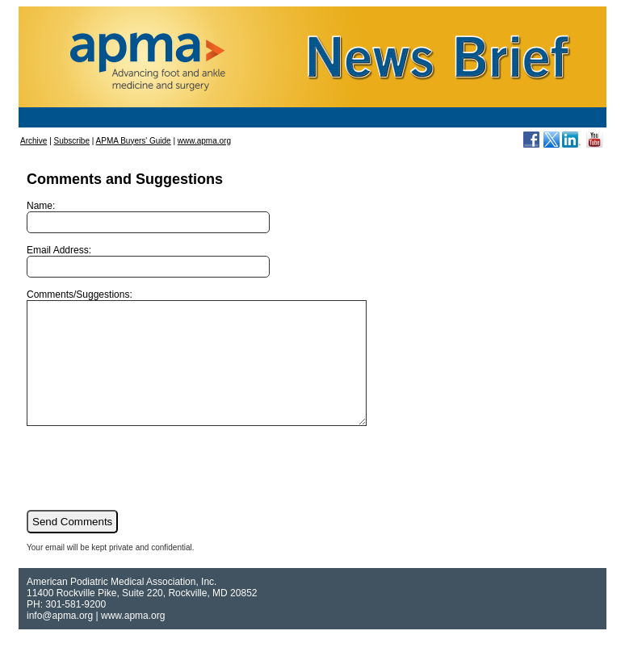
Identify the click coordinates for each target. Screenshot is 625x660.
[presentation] (149, 491)
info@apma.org (60, 639)
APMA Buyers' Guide (133, 140)
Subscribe (72, 140)
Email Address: (148, 261)
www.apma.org (204, 140)
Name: (148, 216)
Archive (33, 140)
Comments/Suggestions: (217, 369)
